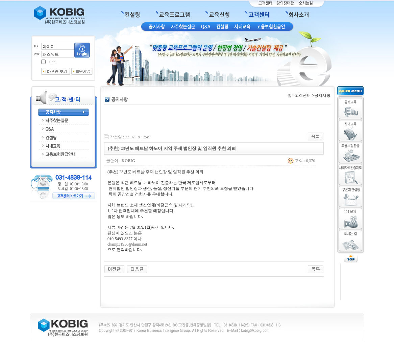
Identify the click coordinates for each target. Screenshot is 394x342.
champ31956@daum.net (127, 244)
